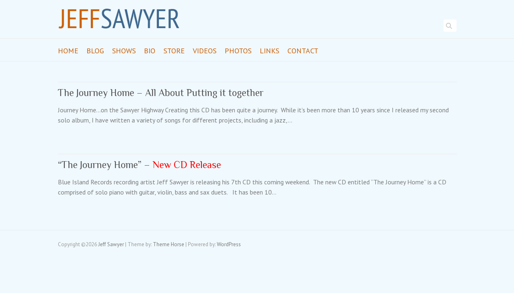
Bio (149, 50)
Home (68, 50)
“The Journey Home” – (139, 164)
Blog (95, 50)
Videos (204, 50)
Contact (302, 50)
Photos (238, 50)
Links (269, 50)
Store (174, 50)
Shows (124, 50)
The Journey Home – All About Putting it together (161, 92)
